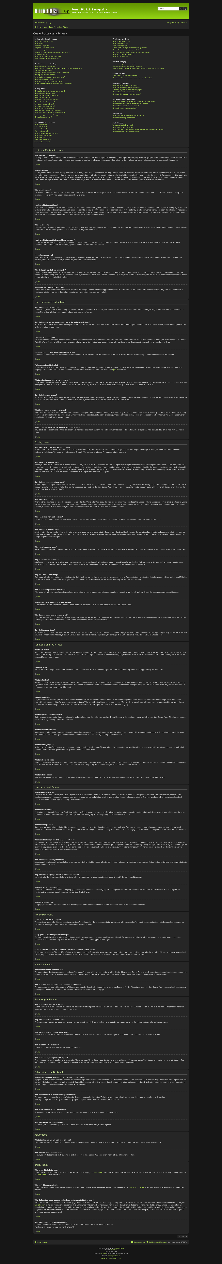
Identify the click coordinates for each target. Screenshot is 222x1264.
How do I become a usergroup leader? (126, 50)
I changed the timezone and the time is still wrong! (52, 72)
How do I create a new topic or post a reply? (50, 91)
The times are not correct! (43, 70)
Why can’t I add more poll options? (46, 99)
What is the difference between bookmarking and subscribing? (134, 101)
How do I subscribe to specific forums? (126, 106)
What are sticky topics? (43, 137)
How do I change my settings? (45, 66)
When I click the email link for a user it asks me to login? (54, 83)
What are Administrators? (121, 41)
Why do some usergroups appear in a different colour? (131, 52)
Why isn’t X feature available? (123, 127)
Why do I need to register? (44, 41)
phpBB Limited (97, 1172)
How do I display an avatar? (44, 79)
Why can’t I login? (41, 50)
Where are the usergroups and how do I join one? (130, 48)
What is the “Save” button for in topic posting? (50, 112)
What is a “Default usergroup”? (123, 54)
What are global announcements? (46, 133)
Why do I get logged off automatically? (48, 56)
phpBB (115, 370)
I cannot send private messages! (124, 64)
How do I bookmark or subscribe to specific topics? (130, 104)
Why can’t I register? (42, 45)
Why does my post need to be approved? (49, 115)
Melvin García (119, 1248)
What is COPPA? (40, 43)
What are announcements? (44, 135)
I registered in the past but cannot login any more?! (52, 52)
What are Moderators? (120, 43)
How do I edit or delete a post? (45, 93)
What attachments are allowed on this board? (128, 115)
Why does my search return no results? (126, 87)
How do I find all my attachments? (124, 118)
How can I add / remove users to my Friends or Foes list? (132, 78)
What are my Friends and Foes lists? (125, 76)
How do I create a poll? (43, 97)
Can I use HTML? (41, 126)
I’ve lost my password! (42, 54)
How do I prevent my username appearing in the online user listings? (58, 68)
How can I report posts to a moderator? (48, 110)
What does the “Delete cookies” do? (47, 58)
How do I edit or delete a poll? (45, 102)
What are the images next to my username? (50, 77)
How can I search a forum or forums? (125, 85)
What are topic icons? (42, 142)
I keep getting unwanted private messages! (127, 66)
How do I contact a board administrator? (126, 132)
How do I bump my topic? (43, 117)
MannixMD (114, 1250)
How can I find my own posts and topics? (127, 94)
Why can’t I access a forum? (44, 104)
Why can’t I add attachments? (45, 106)
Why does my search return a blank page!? (127, 90)
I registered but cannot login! (44, 48)
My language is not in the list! (45, 75)
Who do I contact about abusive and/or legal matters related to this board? (138, 129)
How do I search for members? (123, 92)
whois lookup (39, 1205)
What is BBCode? (41, 124)
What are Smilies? (41, 129)
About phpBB (43, 1175)
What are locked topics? (43, 140)
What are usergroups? (120, 45)
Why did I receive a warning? (45, 108)
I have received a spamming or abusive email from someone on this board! (138, 68)
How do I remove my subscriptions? (125, 108)
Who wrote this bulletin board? (123, 125)
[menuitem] (48, 22)
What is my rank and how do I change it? (49, 81)
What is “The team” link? (121, 56)
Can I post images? (41, 131)
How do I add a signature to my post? (47, 95)
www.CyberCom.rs (114, 1256)
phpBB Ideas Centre (136, 1187)
